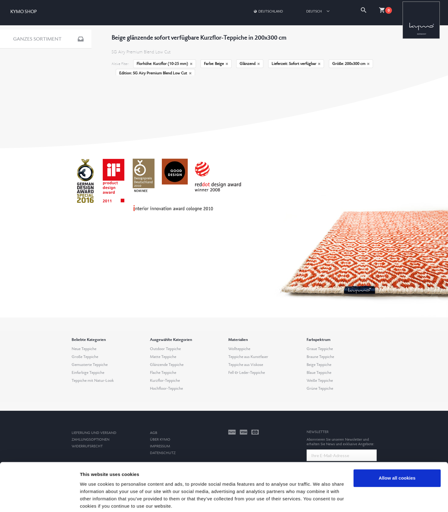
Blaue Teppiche (319, 372)
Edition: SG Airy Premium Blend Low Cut (155, 73)
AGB (153, 433)
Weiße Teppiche (320, 380)
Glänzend (250, 63)
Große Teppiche (85, 356)
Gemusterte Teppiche (90, 364)
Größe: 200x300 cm (351, 63)
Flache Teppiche (163, 372)
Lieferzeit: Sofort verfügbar (296, 63)
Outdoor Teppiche (165, 348)
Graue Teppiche (320, 348)
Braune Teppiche (320, 356)
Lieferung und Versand (94, 433)
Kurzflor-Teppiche (165, 380)
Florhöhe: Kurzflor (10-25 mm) (165, 63)
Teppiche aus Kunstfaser (248, 356)
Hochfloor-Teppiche (166, 388)
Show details (94, 500)
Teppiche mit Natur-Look (93, 380)
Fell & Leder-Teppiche (246, 372)
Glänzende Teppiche (166, 364)
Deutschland (268, 11)
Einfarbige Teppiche (88, 372)
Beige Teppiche (319, 364)
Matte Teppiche (163, 356)
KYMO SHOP (23, 12)
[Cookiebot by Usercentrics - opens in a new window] (39, 500)
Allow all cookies (397, 455)
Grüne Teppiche (320, 388)
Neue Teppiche (84, 348)
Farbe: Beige (216, 63)
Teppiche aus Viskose (245, 364)
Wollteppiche (239, 348)
